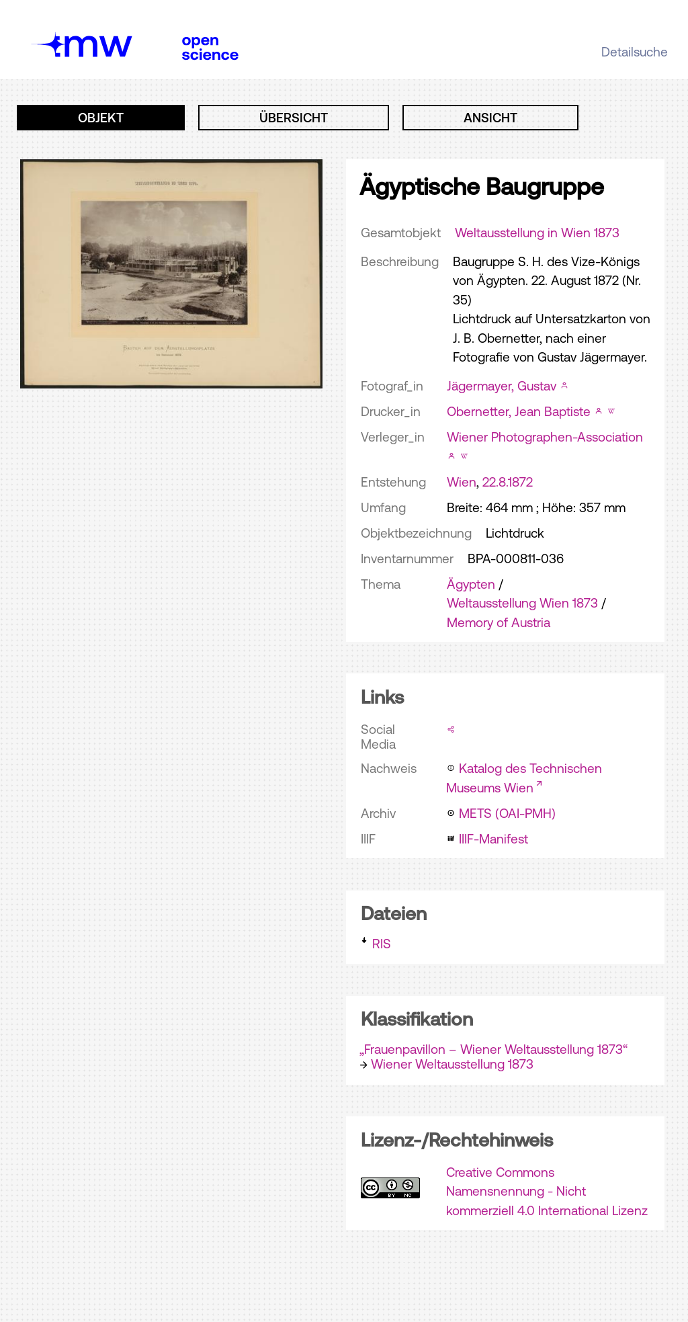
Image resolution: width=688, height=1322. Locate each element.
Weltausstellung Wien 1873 (522, 602)
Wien (461, 481)
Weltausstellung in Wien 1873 (537, 232)
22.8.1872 (507, 481)
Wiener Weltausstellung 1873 (452, 1064)
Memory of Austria (498, 622)
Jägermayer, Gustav (501, 385)
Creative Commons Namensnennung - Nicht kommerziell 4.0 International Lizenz (547, 1191)
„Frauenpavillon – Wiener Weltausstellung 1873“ (493, 1049)
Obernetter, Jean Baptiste (519, 411)
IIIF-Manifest (493, 838)
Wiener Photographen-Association (545, 436)
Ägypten (471, 584)
